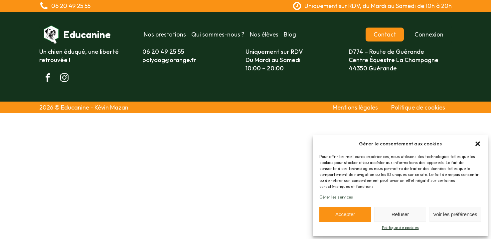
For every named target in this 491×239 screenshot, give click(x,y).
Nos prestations (165, 34)
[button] (477, 143)
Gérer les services (336, 197)
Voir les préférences (455, 214)
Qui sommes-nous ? (218, 34)
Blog (290, 34)
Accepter (345, 214)
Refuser (400, 214)
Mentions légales (355, 107)
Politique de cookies (400, 227)
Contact (385, 34)
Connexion (428, 34)
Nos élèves (264, 34)
